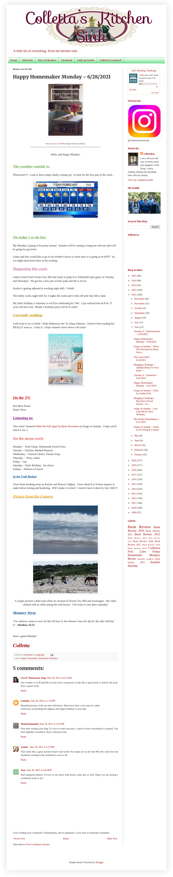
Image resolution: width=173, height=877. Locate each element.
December (139, 299)
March (137, 445)
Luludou (25, 701)
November (139, 303)
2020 (134, 460)
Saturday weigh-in (145, 559)
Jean (23, 770)
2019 (134, 465)
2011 (134, 503)
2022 (134, 290)
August (138, 317)
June (136, 327)
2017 (134, 474)
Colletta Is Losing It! (110, 60)
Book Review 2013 (137, 538)
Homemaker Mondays (48, 658)
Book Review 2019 (137, 548)
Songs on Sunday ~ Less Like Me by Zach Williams (146, 411)
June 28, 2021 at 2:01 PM (51, 724)
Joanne (25, 747)
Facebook (66, 60)
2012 (134, 498)
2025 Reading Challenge (143, 70)
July (136, 322)
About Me (27, 60)
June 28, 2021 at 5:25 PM (42, 747)
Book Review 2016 (143, 541)
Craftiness (154, 548)
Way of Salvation (47, 60)
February (139, 450)
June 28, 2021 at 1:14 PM (43, 701)
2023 (134, 285)
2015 (134, 484)
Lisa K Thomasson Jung (33, 678)
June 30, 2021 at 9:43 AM (39, 770)
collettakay (28, 654)
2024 (134, 280)
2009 (134, 512)
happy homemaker (29, 658)
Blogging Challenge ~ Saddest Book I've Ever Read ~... (146, 367)
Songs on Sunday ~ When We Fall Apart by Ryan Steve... (146, 349)
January (138, 454)
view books (155, 93)
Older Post (112, 838)
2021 (134, 294)
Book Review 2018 (151, 544)
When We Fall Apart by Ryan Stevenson (57, 426)
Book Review (139, 527)
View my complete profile (140, 180)
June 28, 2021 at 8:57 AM (59, 678)
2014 (134, 489)
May (136, 435)
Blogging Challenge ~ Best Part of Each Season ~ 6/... (144, 401)
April (137, 440)
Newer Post (19, 838)
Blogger (99, 862)
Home (13, 60)
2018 (134, 470)
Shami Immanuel (29, 724)
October (138, 308)
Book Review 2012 (147, 534)
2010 (134, 507)
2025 (134, 275)
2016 (134, 479)
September (139, 313)
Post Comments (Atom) (37, 844)
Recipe (132, 558)
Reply (24, 690)
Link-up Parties (85, 60)
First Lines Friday (144, 551)
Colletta (142, 75)
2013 (134, 493)
